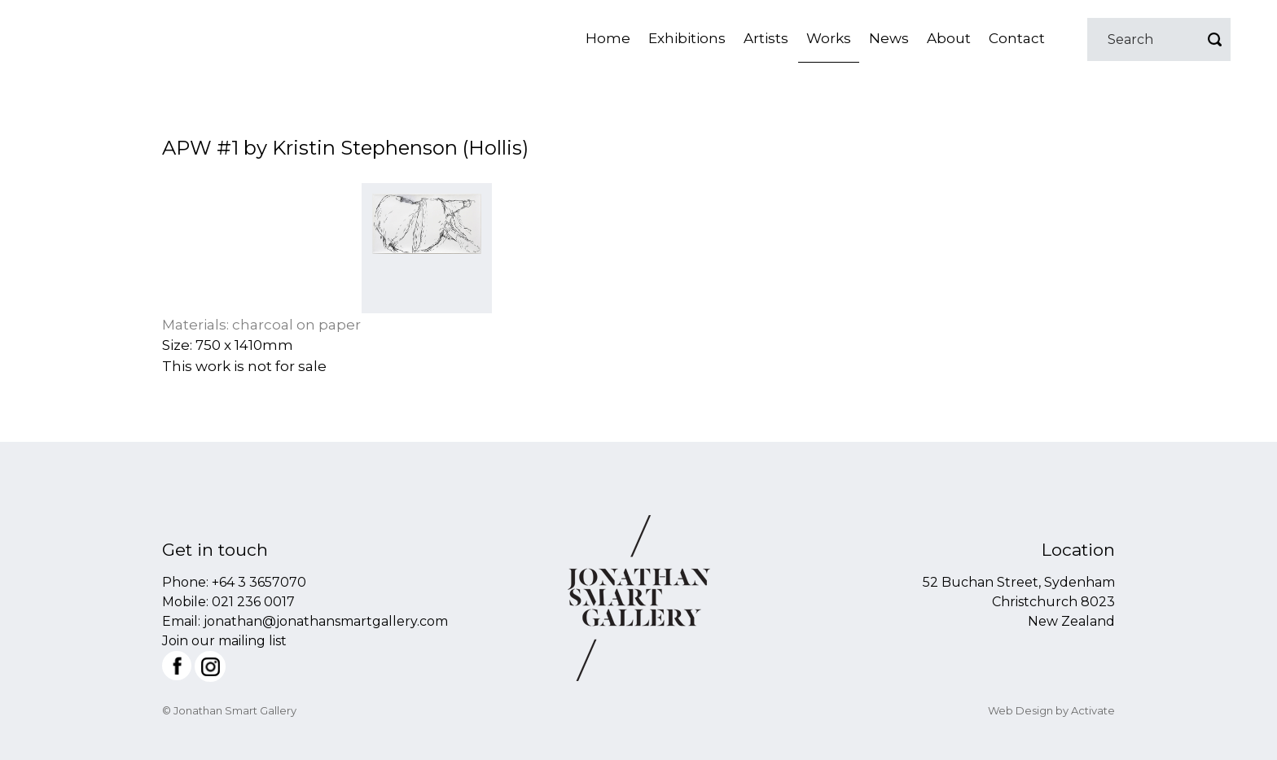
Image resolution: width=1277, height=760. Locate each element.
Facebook (176, 665)
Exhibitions (687, 38)
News (889, 38)
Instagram (210, 666)
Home (608, 38)
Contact (1017, 38)
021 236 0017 (253, 601)
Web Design (1020, 710)
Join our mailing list (224, 641)
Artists (766, 38)
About (949, 38)
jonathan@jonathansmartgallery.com (326, 621)
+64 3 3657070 (259, 582)
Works (828, 38)
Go (1214, 39)
